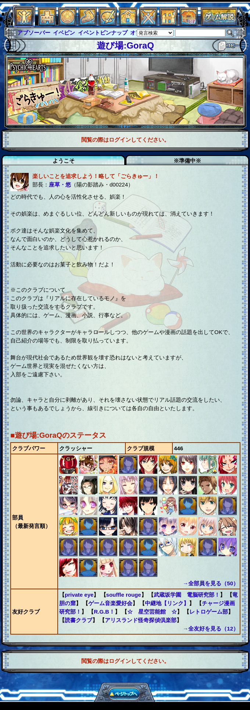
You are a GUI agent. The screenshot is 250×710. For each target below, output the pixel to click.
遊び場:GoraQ (125, 45)
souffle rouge (123, 595)
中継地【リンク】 (167, 603)
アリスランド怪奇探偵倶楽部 (140, 620)
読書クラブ (78, 620)
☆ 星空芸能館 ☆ (152, 611)
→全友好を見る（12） (211, 628)
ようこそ (64, 160)
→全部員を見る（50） (211, 583)
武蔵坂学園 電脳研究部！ (187, 595)
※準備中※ (187, 160)
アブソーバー (33, 32)
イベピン (64, 32)
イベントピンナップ (103, 32)
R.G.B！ (104, 611)
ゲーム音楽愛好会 (110, 603)
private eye (79, 595)
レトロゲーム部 (208, 611)
